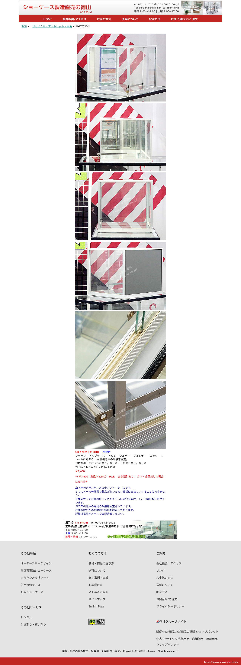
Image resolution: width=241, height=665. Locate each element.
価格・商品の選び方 (101, 563)
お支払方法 (104, 19)
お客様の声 (95, 584)
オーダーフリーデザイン (36, 563)
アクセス (80, 19)
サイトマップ (96, 598)
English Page (96, 606)
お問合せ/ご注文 (166, 598)
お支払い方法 (164, 577)
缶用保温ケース (30, 584)
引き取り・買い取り (33, 624)
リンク (160, 570)
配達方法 (154, 19)
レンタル (26, 616)
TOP (24, 26)
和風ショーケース (32, 591)
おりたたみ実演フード (35, 577)
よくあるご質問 (98, 591)
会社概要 (68, 19)
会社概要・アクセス (169, 563)
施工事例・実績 (98, 577)
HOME (47, 19)
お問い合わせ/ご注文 (184, 19)
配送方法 (162, 591)
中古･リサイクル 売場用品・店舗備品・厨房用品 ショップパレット (187, 638)
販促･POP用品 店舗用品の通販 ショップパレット (187, 631)
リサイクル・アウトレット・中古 (52, 26)
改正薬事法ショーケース (36, 570)
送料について (130, 19)
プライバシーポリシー (170, 606)
